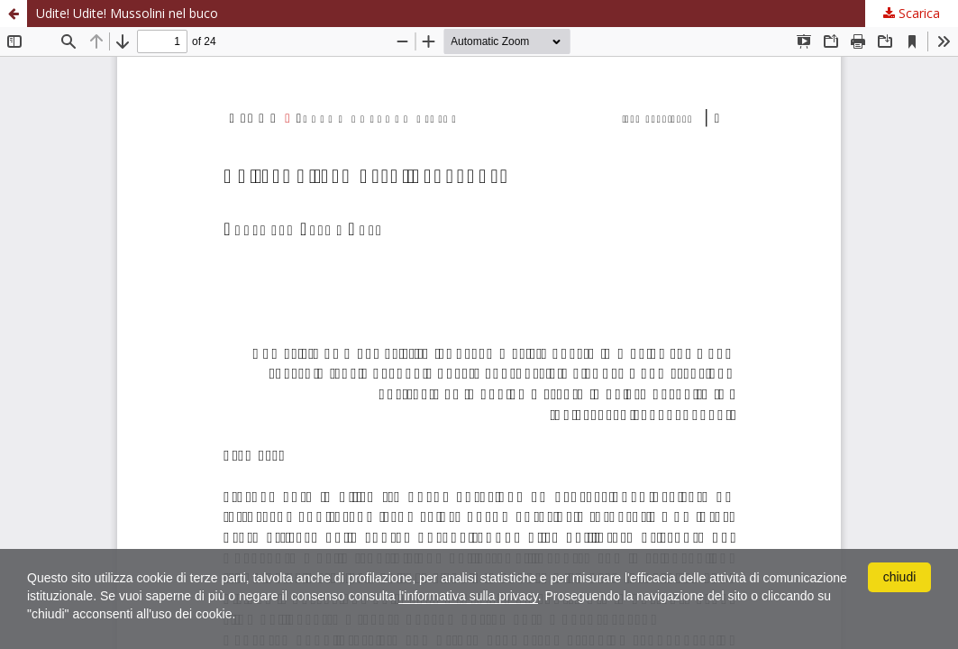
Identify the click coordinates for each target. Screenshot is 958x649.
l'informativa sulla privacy (467, 596)
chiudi (900, 577)
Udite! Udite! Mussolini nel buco (127, 13)
